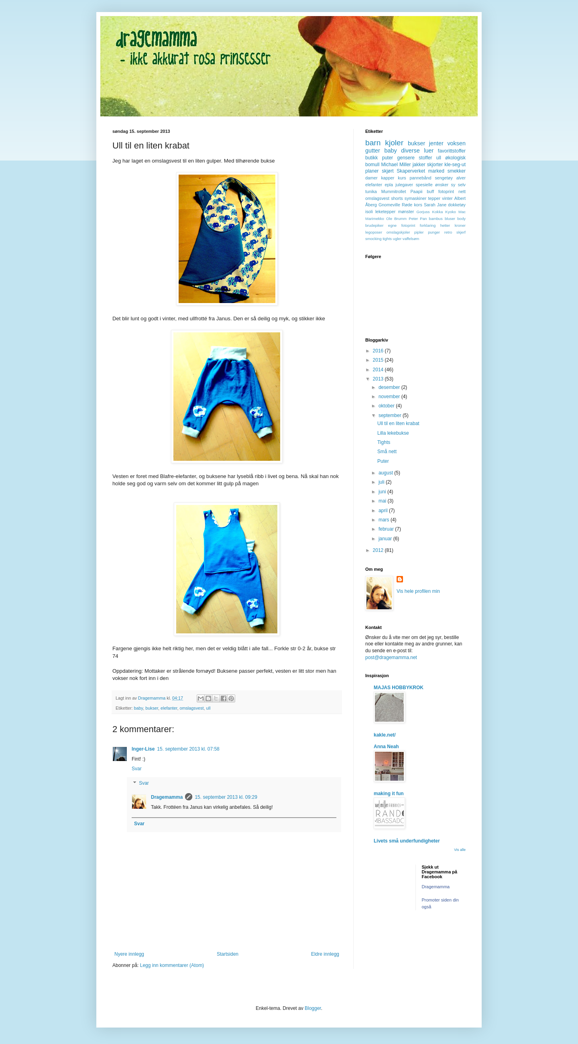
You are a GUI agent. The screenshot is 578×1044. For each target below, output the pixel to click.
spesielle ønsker (432, 184)
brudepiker (374, 225)
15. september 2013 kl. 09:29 (226, 797)
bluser (450, 218)
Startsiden (227, 954)
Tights (383, 442)
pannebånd (420, 177)
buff (430, 191)
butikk (371, 158)
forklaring (428, 225)
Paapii (416, 191)
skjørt (387, 171)
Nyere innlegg (129, 954)
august (386, 473)
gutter (372, 150)
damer (371, 177)
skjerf (461, 232)
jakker (419, 164)
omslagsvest (191, 708)
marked (436, 171)
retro (448, 232)
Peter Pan (418, 218)
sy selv (458, 184)
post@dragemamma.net (391, 657)
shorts (397, 198)
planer (372, 171)
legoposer (373, 232)
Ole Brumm (396, 218)
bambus (436, 218)
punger (434, 232)
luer (429, 150)
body (461, 218)
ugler (397, 238)
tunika (371, 191)
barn (373, 142)
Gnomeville (389, 204)
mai (383, 501)
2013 (379, 379)
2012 (379, 550)
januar (386, 538)
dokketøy (457, 204)
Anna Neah (386, 746)
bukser (151, 708)
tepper (434, 198)
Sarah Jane (435, 204)
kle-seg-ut (455, 164)
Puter (383, 461)
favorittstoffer (452, 151)
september (391, 415)
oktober (387, 406)
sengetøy (443, 177)
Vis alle (460, 850)
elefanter (169, 708)
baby (138, 708)
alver (461, 177)
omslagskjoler (398, 232)
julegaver (404, 184)
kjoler (394, 142)
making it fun (389, 793)
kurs (402, 177)
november (390, 396)
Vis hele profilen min (418, 591)
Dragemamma (167, 797)
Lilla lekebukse (393, 433)
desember (390, 387)
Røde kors (412, 204)
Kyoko (450, 212)
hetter (445, 225)
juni (383, 492)
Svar (137, 768)
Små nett (387, 451)
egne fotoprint (401, 225)
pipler (418, 232)
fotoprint (446, 191)
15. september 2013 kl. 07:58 (188, 749)
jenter (436, 143)
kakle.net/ (385, 735)
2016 (379, 351)
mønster (406, 211)
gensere (406, 158)
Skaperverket (411, 171)
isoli (369, 211)
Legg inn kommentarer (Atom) (172, 965)
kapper (387, 177)
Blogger (313, 1008)
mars (385, 520)
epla (389, 184)
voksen (456, 143)
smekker (457, 171)
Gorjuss (423, 212)
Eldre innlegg (325, 954)
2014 (379, 369)
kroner (460, 225)
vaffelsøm (411, 238)
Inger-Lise (143, 749)
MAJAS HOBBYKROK (398, 687)
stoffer (425, 158)
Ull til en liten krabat (398, 423)
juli (382, 482)
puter (387, 158)
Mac (462, 212)
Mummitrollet (393, 191)
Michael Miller (396, 164)
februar (387, 529)
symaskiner (416, 198)
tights (387, 238)
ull (208, 708)
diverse (410, 150)
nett (462, 191)
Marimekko (374, 218)
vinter (447, 198)
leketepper (385, 211)
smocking (373, 238)
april (384, 510)
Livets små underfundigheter (407, 841)
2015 (379, 360)
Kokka (437, 212)
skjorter (435, 164)
